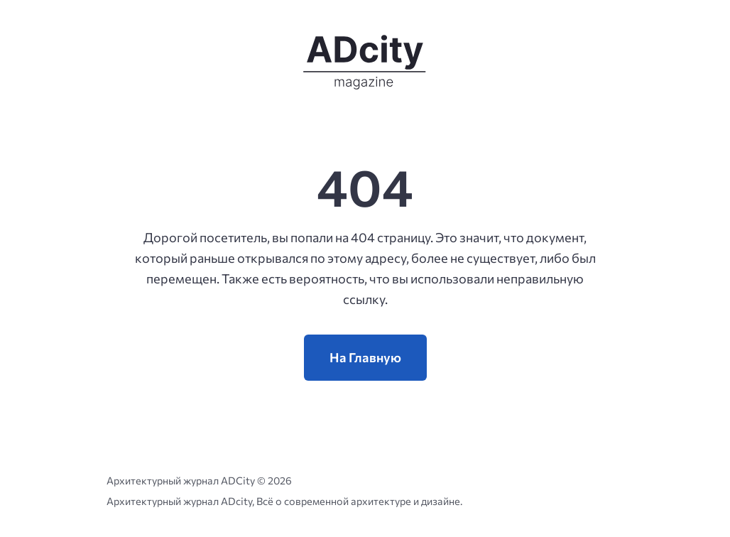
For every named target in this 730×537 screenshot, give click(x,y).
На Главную (365, 357)
